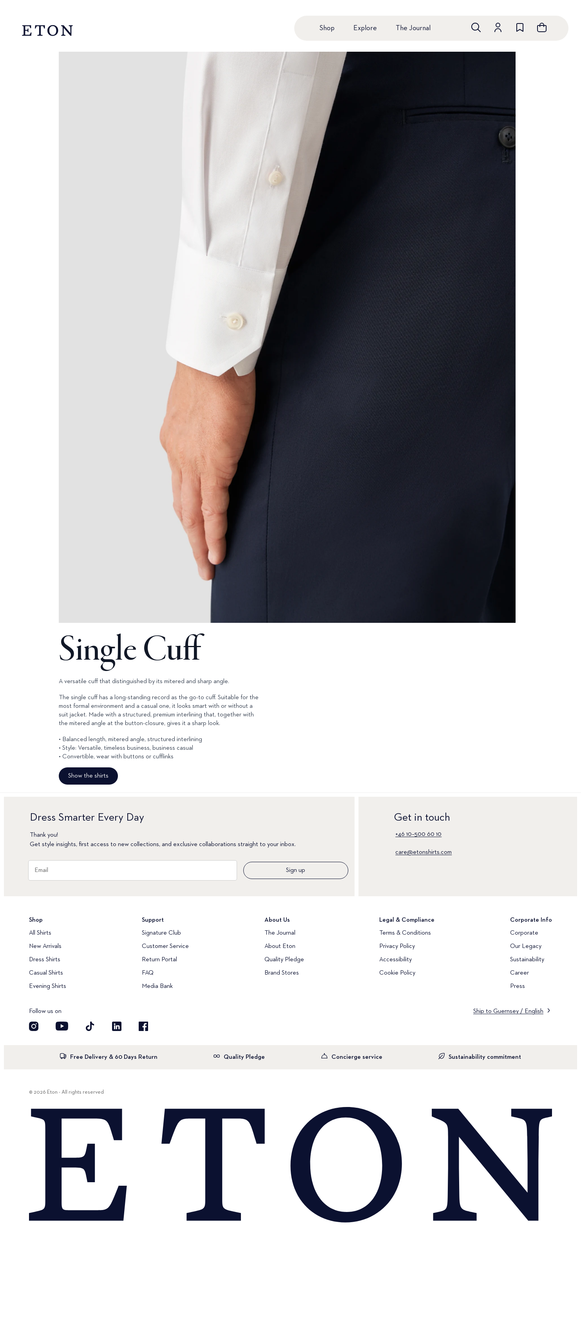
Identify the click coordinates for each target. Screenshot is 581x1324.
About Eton (279, 946)
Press (517, 986)
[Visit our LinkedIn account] (116, 1026)
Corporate (524, 933)
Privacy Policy (397, 946)
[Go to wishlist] (520, 27)
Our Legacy (525, 946)
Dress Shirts (44, 960)
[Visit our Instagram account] (33, 1026)
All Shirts (40, 933)
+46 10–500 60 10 (418, 834)
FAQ (148, 973)
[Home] (290, 1165)
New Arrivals (45, 946)
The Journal (413, 28)
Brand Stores (281, 973)
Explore (365, 28)
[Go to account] (498, 27)
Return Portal (159, 960)
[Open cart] (542, 27)
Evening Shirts (47, 986)
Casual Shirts (46, 973)
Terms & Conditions (405, 933)
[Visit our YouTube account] (62, 1026)
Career (519, 973)
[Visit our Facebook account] (143, 1026)
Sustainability (527, 960)
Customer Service (165, 946)
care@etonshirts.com (423, 852)
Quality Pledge (284, 960)
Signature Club (161, 933)
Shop (327, 28)
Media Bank (157, 986)
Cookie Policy (397, 973)
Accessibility (395, 960)
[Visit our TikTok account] (90, 1026)
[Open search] (476, 27)
